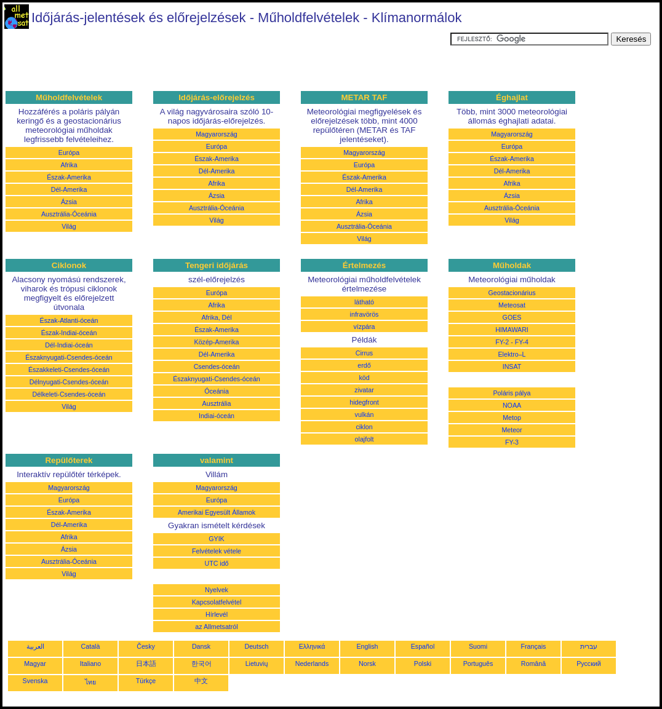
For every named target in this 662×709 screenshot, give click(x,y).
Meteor (511, 430)
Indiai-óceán (216, 415)
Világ (69, 226)
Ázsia (69, 201)
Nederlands (312, 663)
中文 (201, 680)
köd (364, 377)
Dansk (201, 646)
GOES (512, 317)
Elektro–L (511, 354)
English (367, 646)
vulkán (364, 414)
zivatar (363, 390)
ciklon (364, 426)
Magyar (35, 663)
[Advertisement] (226, 60)
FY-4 (521, 342)
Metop (512, 417)
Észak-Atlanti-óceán (69, 320)
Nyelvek (216, 589)
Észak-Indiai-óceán (69, 332)
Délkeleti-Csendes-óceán (68, 394)
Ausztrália (216, 403)
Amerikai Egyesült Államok (216, 512)
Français (533, 646)
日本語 (146, 663)
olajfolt (364, 439)
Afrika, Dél (216, 317)
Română (533, 663)
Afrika (68, 164)
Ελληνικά (312, 646)
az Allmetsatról (216, 626)
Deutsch (256, 646)
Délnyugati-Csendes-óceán (69, 382)
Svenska (35, 680)
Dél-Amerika (69, 189)
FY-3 (512, 442)
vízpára (364, 326)
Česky (146, 646)
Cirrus (364, 353)
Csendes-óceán (217, 366)
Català (90, 646)
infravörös (364, 314)
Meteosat (511, 305)
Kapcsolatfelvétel (217, 602)
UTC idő (216, 563)
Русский (588, 663)
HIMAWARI (511, 329)
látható (364, 302)
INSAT (512, 366)
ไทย (90, 682)
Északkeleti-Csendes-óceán (69, 369)
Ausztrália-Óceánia (69, 214)
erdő (363, 365)
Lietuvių (256, 663)
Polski (422, 663)
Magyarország (216, 134)
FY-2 (502, 342)
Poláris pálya (511, 393)
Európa (68, 152)
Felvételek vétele (216, 551)
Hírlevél (216, 614)
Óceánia (216, 391)
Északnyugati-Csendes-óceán (69, 357)
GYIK (216, 538)
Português (478, 663)
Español (423, 646)
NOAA (512, 405)
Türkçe (146, 680)
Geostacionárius (511, 292)
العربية (35, 646)
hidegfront (363, 402)
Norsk (367, 663)
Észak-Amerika (69, 177)
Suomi (478, 646)
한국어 (201, 663)
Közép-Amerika (216, 342)
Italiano (90, 663)
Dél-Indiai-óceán (69, 345)
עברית (588, 646)
